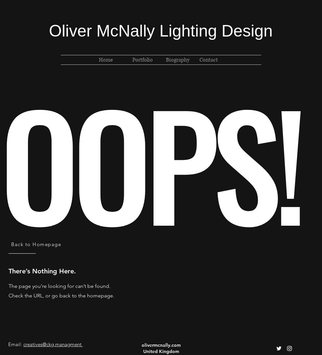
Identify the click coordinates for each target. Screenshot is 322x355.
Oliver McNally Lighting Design (161, 31)
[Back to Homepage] (37, 244)
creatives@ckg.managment (52, 344)
